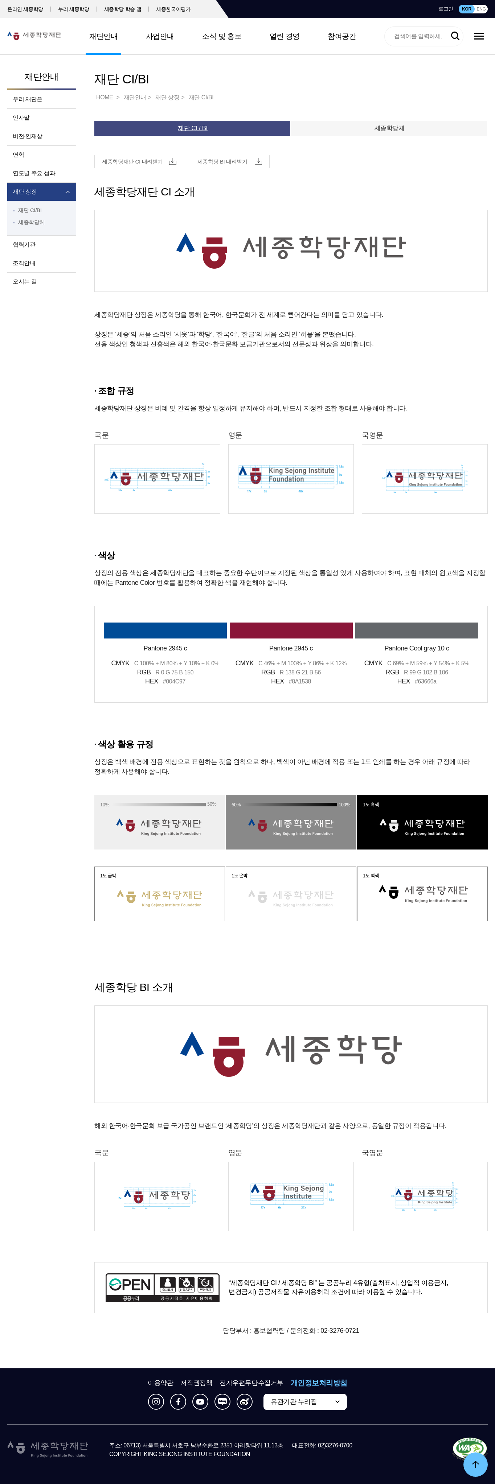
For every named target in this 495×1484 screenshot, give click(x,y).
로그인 (445, 9)
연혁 (18, 155)
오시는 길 (25, 281)
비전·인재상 (27, 136)
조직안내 (24, 263)
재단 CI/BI (30, 210)
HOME (105, 97)
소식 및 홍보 (221, 36)
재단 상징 (25, 192)
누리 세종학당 (73, 9)
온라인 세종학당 (25, 9)
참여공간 (342, 36)
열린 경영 (285, 36)
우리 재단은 (27, 99)
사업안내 (160, 36)
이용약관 (160, 1383)
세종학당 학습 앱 (123, 9)
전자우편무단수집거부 (251, 1383)
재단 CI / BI (193, 128)
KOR (466, 9)
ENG (481, 9)
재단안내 (103, 36)
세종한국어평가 (173, 9)
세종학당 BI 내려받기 (222, 161)
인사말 (21, 118)
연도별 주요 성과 (34, 173)
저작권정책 (196, 1383)
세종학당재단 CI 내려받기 (132, 161)
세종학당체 (31, 222)
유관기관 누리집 (294, 1401)
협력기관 (24, 244)
